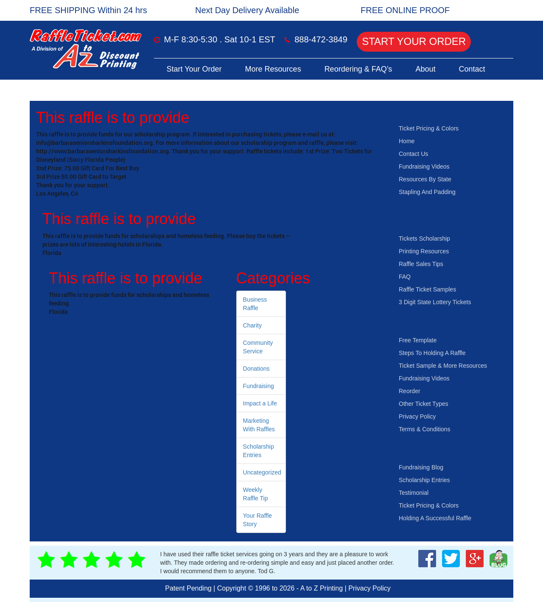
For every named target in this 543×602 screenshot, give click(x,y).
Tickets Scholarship (424, 238)
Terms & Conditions (424, 429)
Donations (256, 368)
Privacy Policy (417, 416)
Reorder (409, 391)
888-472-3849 (320, 39)
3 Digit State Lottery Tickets (435, 302)
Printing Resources (424, 251)
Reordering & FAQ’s (358, 69)
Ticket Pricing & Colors (429, 128)
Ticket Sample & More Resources (443, 365)
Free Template (418, 340)
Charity (252, 325)
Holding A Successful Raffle (435, 518)
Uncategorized (262, 472)
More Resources (273, 69)
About (425, 69)
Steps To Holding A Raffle (432, 353)
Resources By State (425, 179)
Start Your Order (414, 41)
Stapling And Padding (427, 192)
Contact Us (413, 153)
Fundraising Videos (424, 166)
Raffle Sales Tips (421, 264)
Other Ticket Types (423, 403)
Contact (472, 69)
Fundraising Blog (421, 467)
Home (406, 141)
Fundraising (258, 386)
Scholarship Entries (424, 480)
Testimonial (413, 492)
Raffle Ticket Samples (427, 289)
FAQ (405, 276)
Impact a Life (260, 403)
